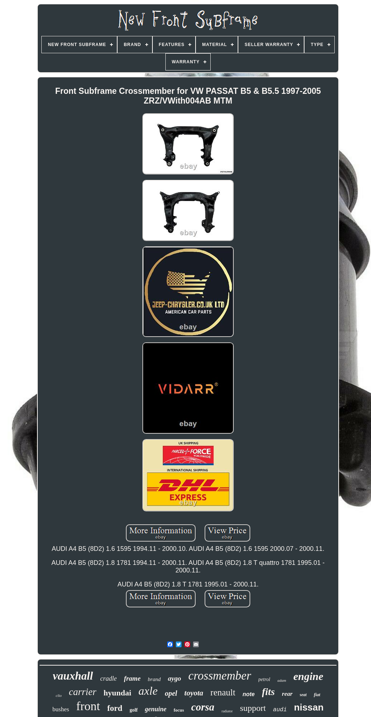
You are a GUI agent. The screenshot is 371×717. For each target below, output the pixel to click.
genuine (155, 709)
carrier (83, 691)
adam (282, 680)
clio (59, 695)
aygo (174, 678)
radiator (227, 711)
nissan (309, 707)
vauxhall (73, 676)
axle (147, 690)
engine (308, 676)
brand (154, 679)
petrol (264, 679)
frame (132, 678)
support (253, 708)
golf (133, 710)
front (88, 706)
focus (179, 710)
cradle (108, 678)
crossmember (219, 675)
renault (222, 692)
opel (171, 693)
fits (268, 691)
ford (114, 708)
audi (280, 710)
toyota (193, 693)
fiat (317, 694)
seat (303, 694)
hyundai (117, 692)
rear (287, 693)
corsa (202, 707)
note (249, 694)
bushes (60, 709)
